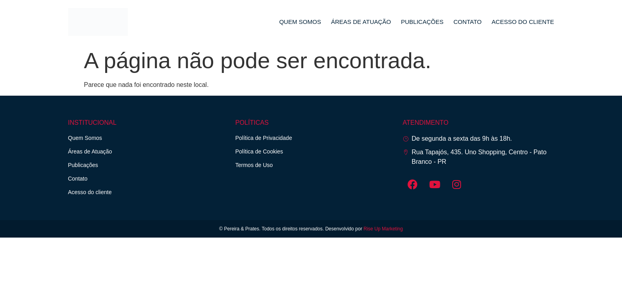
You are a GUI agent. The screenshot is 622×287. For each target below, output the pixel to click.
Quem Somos (300, 21)
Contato (467, 21)
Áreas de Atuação (361, 21)
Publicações (422, 21)
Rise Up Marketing (383, 229)
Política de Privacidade (263, 138)
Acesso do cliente (523, 21)
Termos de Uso (254, 165)
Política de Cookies (259, 151)
